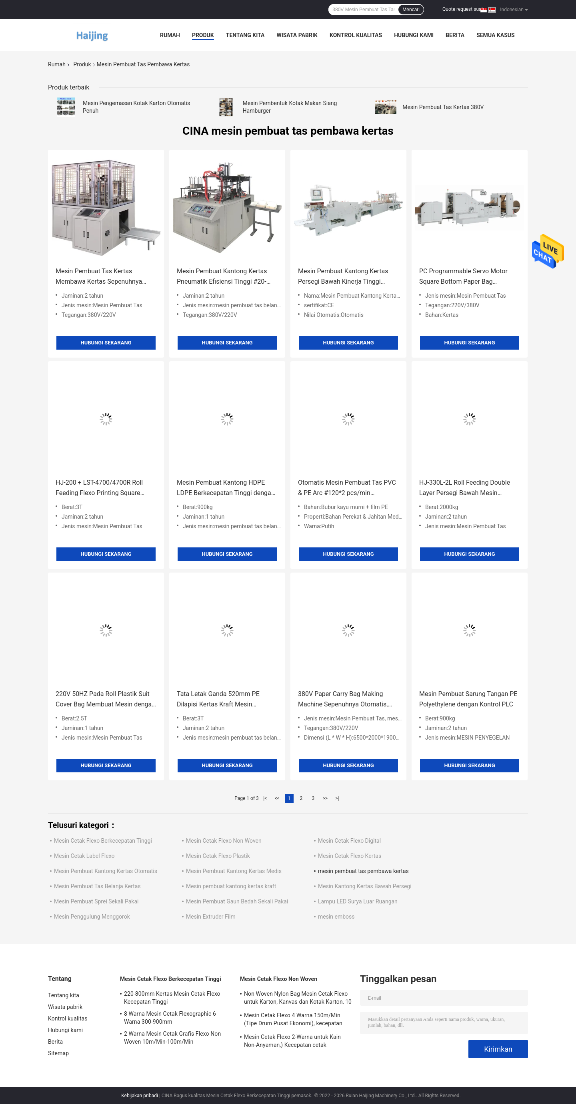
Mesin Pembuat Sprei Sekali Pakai (96, 901)
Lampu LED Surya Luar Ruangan (358, 901)
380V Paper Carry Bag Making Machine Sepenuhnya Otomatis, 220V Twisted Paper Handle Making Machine (343, 700)
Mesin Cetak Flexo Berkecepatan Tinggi (103, 840)
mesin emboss (336, 916)
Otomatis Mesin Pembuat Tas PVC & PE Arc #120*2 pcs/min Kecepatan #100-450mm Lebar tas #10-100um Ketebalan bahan (347, 488)
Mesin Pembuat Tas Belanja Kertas (97, 886)
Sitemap (58, 1053)
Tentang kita (245, 35)
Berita (455, 35)
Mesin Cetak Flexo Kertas (349, 856)
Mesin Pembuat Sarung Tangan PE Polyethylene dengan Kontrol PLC (468, 699)
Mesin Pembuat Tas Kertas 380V (443, 107)
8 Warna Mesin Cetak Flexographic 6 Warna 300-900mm (170, 1018)
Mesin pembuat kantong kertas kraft (231, 886)
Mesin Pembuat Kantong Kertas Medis (234, 871)
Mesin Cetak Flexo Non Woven (224, 840)
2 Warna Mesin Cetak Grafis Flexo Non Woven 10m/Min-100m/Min (172, 1037)
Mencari (411, 9)
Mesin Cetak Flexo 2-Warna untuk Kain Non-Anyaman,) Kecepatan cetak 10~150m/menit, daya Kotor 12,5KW (292, 1042)
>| (337, 798)
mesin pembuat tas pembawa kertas (363, 871)
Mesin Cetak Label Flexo (84, 856)
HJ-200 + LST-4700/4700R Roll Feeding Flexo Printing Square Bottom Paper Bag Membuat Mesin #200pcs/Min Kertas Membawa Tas (105, 488)
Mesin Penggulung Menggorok (92, 916)
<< (277, 798)
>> (325, 798)
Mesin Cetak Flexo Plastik (218, 856)
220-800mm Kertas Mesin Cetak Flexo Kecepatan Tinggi (172, 998)
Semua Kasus (495, 35)
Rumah (170, 35)
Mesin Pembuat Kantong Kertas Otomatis (105, 871)
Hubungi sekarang (105, 343)
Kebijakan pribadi (139, 1095)
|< (265, 798)
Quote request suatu (464, 9)
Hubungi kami (414, 35)
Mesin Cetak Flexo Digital (349, 840)
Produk (203, 35)
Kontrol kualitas (356, 35)
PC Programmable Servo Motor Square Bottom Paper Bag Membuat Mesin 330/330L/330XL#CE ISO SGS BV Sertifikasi (466, 277)
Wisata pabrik (297, 35)
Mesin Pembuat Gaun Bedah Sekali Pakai (237, 901)
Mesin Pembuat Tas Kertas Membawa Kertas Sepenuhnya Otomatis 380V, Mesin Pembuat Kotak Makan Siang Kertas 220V (101, 277)
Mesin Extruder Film (211, 916)
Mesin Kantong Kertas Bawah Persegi (365, 886)
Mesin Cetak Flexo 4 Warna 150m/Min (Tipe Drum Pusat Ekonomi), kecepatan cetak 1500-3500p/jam (293, 1020)
